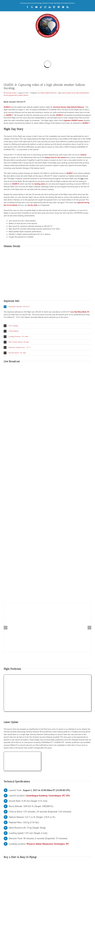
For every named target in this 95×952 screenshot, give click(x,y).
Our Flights (41, 93)
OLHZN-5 (59, 115)
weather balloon (23, 95)
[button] (47, 306)
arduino (64, 93)
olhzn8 (6, 95)
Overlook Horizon (11, 93)
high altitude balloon (82, 93)
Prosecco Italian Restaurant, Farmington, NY (48, 843)
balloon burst (71, 93)
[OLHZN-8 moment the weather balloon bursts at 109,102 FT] (47, 604)
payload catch (13, 95)
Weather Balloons (50, 93)
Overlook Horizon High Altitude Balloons (68, 107)
